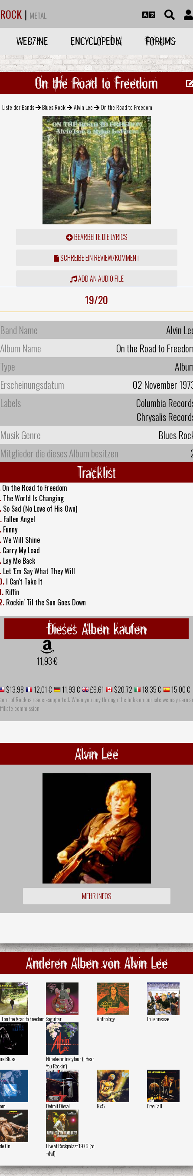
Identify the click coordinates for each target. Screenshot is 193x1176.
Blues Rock (53, 107)
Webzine (32, 41)
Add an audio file (97, 278)
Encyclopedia (96, 41)
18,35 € (151, 689)
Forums (161, 41)
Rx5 (101, 1106)
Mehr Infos (96, 896)
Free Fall (154, 1106)
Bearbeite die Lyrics (97, 237)
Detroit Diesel (58, 1106)
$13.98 (14, 689)
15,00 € (180, 689)
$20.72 (122, 689)
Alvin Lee (83, 107)
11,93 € (47, 660)
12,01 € (42, 689)
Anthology (106, 1018)
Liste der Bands (18, 107)
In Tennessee (158, 1018)
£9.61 (96, 689)
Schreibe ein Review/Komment (97, 258)
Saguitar (54, 1018)
